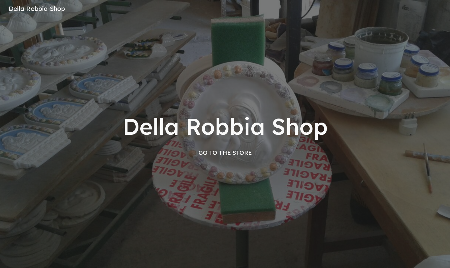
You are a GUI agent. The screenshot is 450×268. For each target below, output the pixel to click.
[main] (225, 134)
